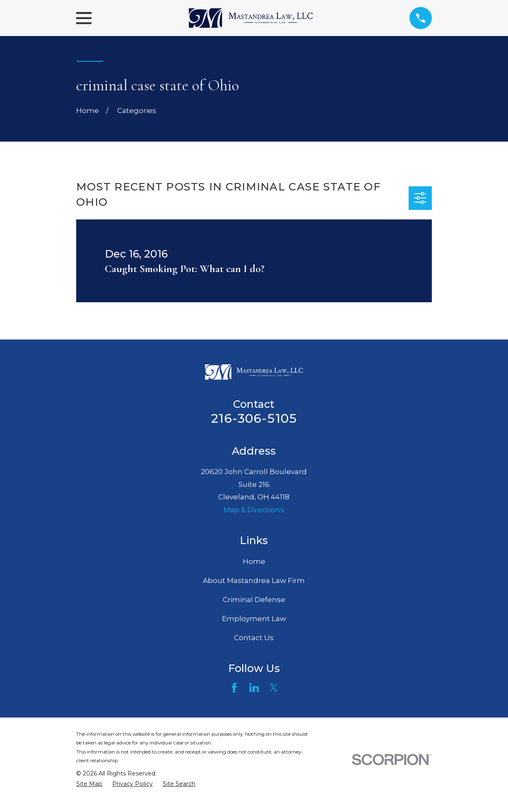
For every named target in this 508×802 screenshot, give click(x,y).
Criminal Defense (254, 599)
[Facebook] (234, 688)
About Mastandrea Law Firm (254, 580)
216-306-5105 (254, 418)
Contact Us (254, 637)
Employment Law (254, 618)
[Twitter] (274, 688)
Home (254, 561)
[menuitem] (89, 784)
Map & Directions (254, 510)
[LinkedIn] (254, 688)
